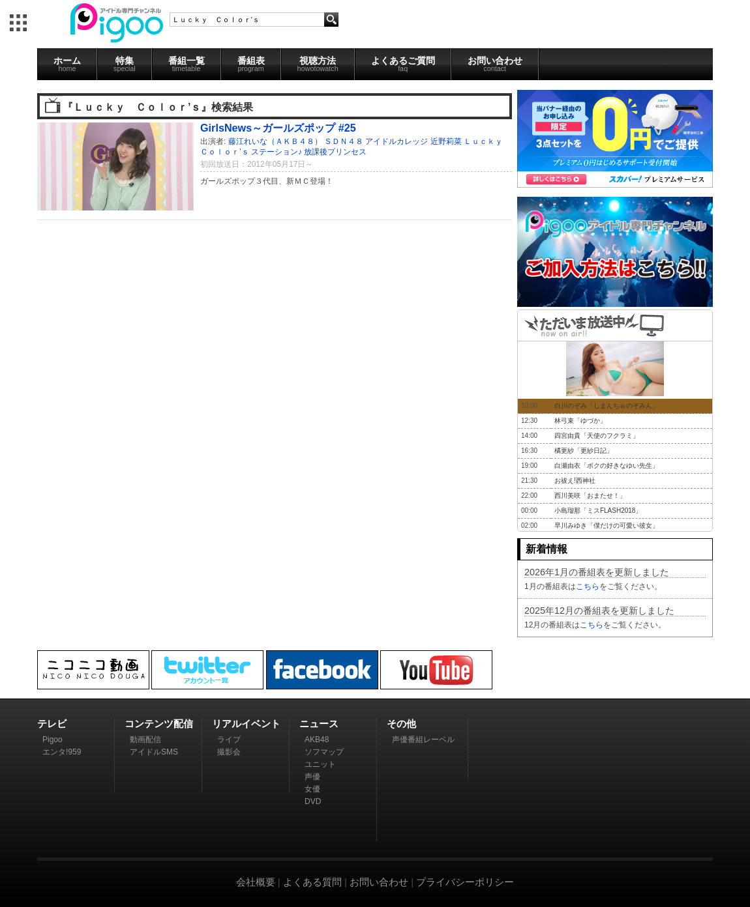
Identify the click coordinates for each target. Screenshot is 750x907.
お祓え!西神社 (574, 480)
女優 (312, 789)
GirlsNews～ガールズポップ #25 (278, 128)
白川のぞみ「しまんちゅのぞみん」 (606, 405)
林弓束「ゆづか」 (580, 420)
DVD (313, 801)
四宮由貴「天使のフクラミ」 (596, 435)
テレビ (52, 723)
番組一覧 (186, 63)
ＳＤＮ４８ (343, 141)
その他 (401, 723)
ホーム (67, 63)
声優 (312, 776)
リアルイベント (246, 723)
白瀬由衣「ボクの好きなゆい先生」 (606, 465)
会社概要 (255, 881)
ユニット (320, 764)
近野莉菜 (446, 141)
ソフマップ (324, 751)
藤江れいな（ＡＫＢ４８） (275, 141)
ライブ (229, 739)
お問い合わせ (495, 63)
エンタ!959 (61, 751)
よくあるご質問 (403, 63)
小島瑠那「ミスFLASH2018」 (598, 510)
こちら (587, 586)
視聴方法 (317, 63)
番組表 (251, 63)
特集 (124, 63)
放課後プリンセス (335, 151)
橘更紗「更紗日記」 (583, 450)
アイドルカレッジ (396, 141)
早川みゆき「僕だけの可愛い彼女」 (606, 525)
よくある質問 (312, 881)
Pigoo (52, 739)
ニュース (318, 723)
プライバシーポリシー (465, 881)
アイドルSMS (154, 751)
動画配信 (145, 739)
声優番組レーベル (423, 739)
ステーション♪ (276, 151)
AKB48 (317, 739)
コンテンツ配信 (159, 723)
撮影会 (229, 751)
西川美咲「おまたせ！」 (590, 495)
